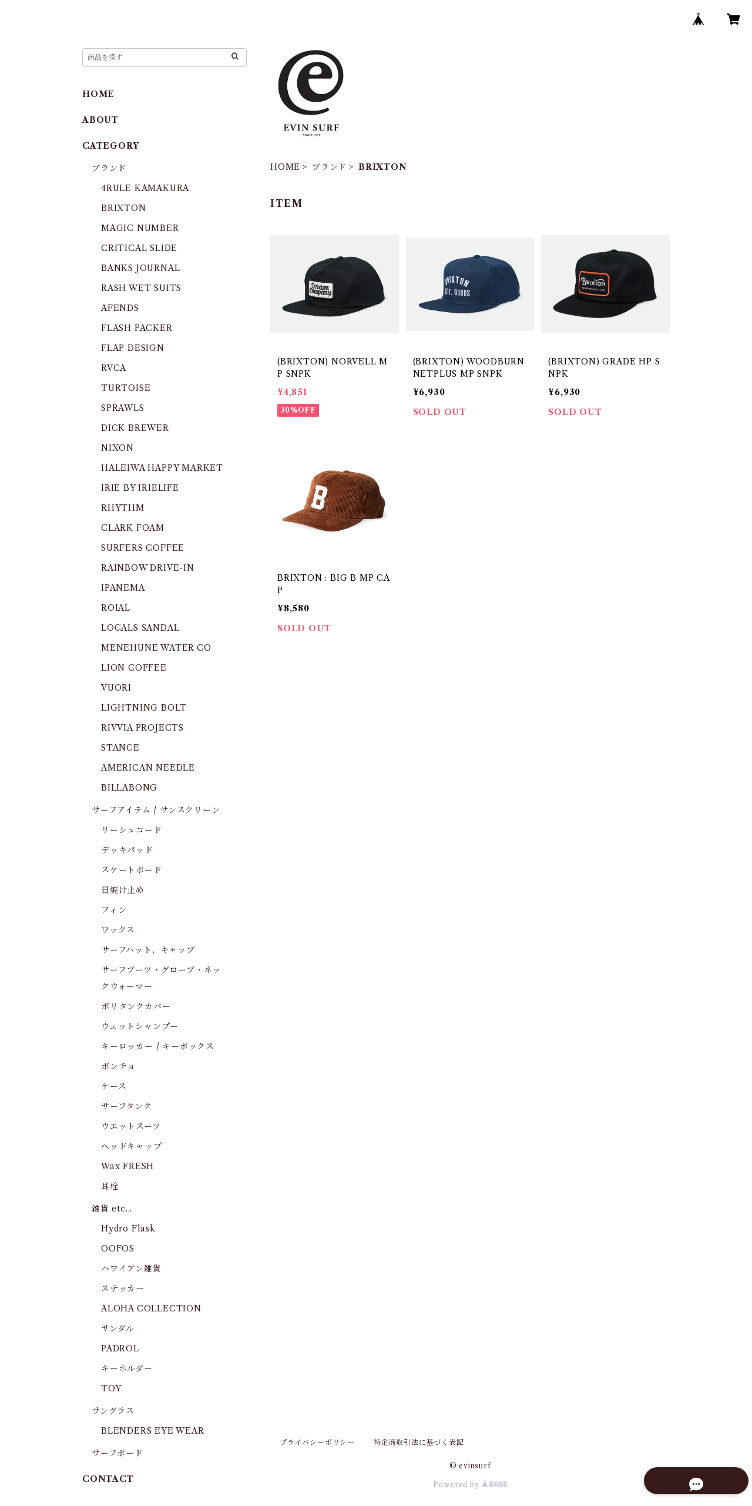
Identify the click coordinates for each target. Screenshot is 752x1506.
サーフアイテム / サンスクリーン (156, 810)
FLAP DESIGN (132, 348)
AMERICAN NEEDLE (148, 767)
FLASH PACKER (137, 328)
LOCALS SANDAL (140, 628)
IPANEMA (123, 588)
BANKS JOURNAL (140, 268)
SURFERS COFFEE (142, 548)
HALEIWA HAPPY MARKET (162, 468)
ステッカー (123, 1288)
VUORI (116, 687)
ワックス (118, 930)
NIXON (117, 448)
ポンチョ (118, 1066)
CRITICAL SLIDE (139, 248)
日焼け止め (123, 890)
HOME (285, 167)
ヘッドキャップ (131, 1146)
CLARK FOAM (132, 528)
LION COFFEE (134, 667)
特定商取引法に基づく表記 (419, 1442)
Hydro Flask (128, 1228)
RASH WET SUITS (141, 288)
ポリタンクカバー (135, 1006)
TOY (111, 1388)
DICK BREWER (135, 428)
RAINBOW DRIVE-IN (147, 568)
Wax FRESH (127, 1166)
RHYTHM (123, 508)
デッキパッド (127, 850)
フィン (113, 910)
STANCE (120, 747)
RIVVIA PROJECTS (142, 727)
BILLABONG (129, 787)
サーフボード (117, 1453)
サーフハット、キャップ (148, 950)
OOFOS (118, 1248)
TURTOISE (125, 388)
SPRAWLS (123, 408)
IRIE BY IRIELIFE (140, 488)
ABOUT (100, 120)
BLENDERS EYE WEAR (152, 1430)
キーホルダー (127, 1368)
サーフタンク (126, 1106)
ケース (113, 1086)
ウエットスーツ (131, 1126)
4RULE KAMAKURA (145, 188)
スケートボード (131, 870)
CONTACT (108, 1479)
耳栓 (110, 1186)
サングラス (113, 1410)
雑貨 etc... (112, 1208)
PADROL (120, 1348)
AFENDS (120, 308)
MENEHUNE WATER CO (156, 647)
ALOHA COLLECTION (151, 1308)
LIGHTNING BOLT (144, 707)
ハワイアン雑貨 (131, 1268)
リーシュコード (131, 830)
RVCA (113, 368)
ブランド (329, 167)
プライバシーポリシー (317, 1442)
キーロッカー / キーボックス (157, 1046)
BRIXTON (123, 208)
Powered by (470, 1484)
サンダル (118, 1328)
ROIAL (115, 608)
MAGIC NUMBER (140, 228)
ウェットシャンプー (140, 1026)
